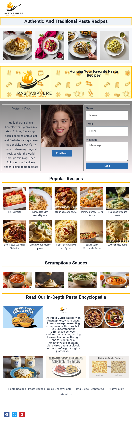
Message (91, 139)
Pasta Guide (81, 388)
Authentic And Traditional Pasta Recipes (65, 21)
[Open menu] (125, 7)
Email (89, 124)
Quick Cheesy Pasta (59, 388)
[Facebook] (6, 414)
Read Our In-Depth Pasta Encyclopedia (66, 297)
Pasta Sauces (36, 388)
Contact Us (98, 388)
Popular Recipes (66, 178)
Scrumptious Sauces (66, 263)
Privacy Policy (115, 388)
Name (89, 108)
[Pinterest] (22, 414)
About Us (66, 394)
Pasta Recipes (17, 388)
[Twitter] (14, 414)
